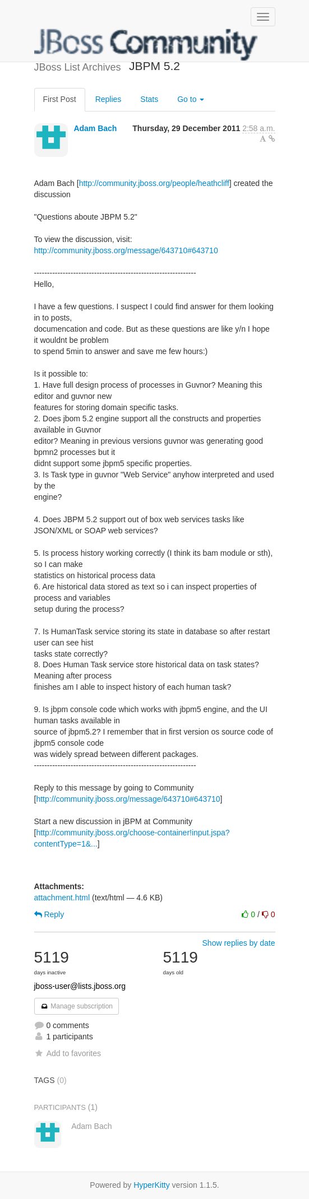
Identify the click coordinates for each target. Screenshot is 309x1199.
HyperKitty (151, 1185)
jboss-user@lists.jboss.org (80, 986)
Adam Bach (95, 128)
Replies (108, 99)
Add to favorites (67, 1053)
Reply (49, 914)
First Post (59, 99)
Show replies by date (238, 942)
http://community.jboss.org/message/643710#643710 (126, 250)
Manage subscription (76, 1006)
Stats (149, 99)
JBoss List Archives (146, 45)
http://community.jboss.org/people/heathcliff (154, 183)
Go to (190, 99)
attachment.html (62, 897)
